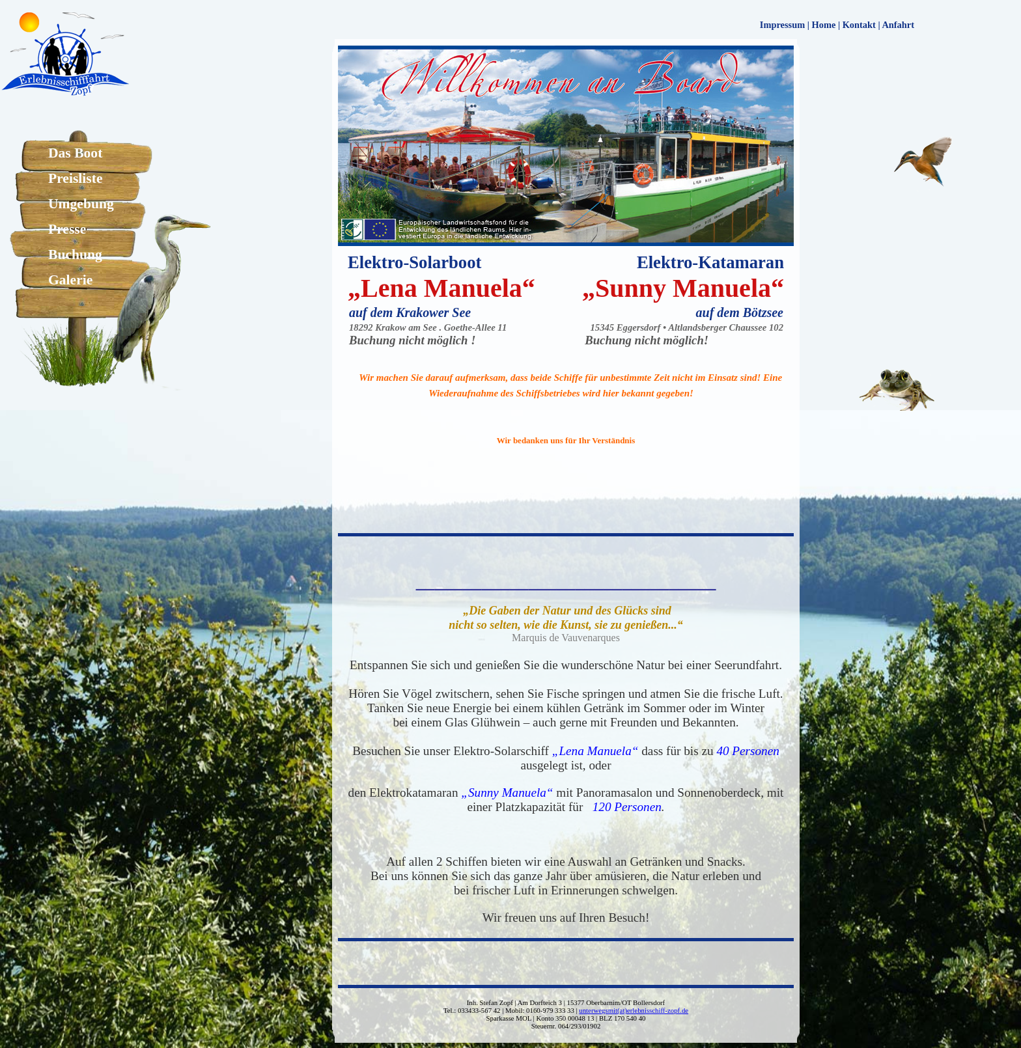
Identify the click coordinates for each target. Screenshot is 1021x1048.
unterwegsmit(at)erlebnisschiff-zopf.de (633, 1010)
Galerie (70, 280)
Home (824, 25)
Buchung (75, 254)
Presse (67, 229)
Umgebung (81, 204)
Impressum (782, 25)
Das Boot (75, 153)
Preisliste (75, 178)
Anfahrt (898, 25)
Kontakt (859, 25)
